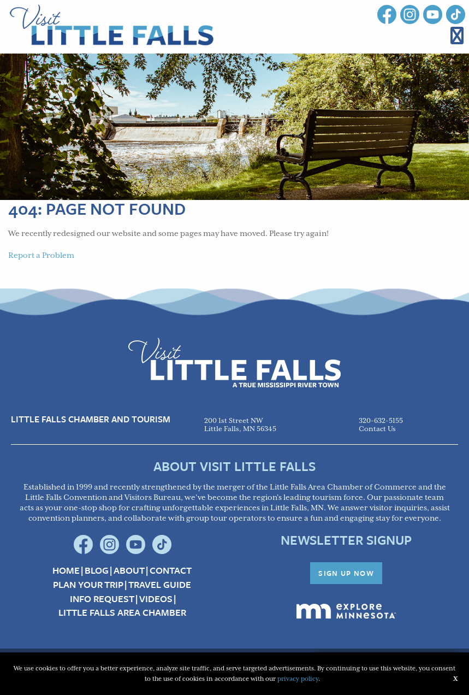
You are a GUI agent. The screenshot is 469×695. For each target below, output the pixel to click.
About (129, 570)
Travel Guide (159, 585)
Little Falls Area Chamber (122, 612)
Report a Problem (41, 255)
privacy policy (297, 678)
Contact (171, 570)
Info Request (102, 599)
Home (66, 570)
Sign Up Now (346, 573)
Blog (97, 570)
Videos (156, 599)
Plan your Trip (88, 585)
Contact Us (377, 429)
